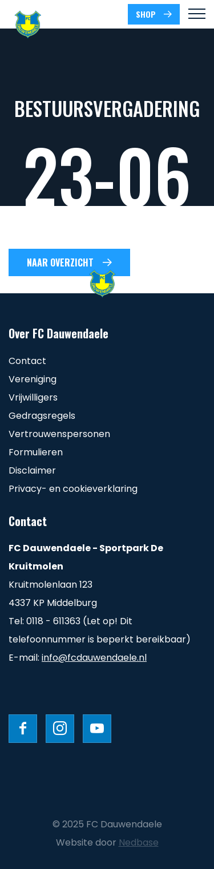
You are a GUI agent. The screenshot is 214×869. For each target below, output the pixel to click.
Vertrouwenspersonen (59, 433)
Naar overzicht (60, 262)
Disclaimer (32, 470)
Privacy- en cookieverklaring (73, 488)
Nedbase (139, 842)
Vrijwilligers (33, 397)
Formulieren (36, 452)
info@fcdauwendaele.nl (94, 657)
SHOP (146, 14)
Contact (27, 360)
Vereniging (32, 379)
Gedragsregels (42, 415)
